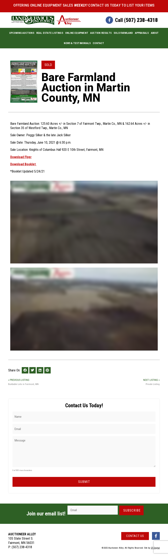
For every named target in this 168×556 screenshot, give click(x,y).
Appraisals (142, 33)
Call (136, 20)
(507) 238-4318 (22, 546)
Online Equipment (76, 33)
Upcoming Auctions (21, 33)
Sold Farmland (123, 33)
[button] (25, 370)
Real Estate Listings (49, 33)
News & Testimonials (77, 43)
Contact (98, 43)
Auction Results (101, 33)
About (155, 33)
